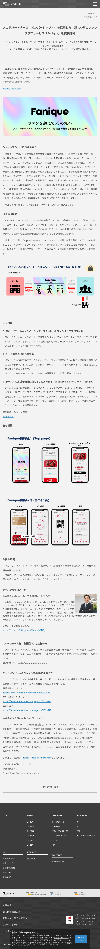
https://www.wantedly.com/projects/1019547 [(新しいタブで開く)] (27, 710)
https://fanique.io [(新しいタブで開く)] (12, 88)
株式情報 (7, 877)
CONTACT (57, 855)
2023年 (30, 835)
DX (78, 821)
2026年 (30, 821)
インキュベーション (86, 835)
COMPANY (57, 815)
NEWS (30, 815)
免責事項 (7, 905)
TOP (5, 815)
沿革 (54, 844)
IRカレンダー (9, 863)
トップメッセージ (60, 821)
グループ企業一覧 (60, 831)
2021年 (30, 844)
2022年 (30, 840)
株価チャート (9, 858)
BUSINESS (82, 815)
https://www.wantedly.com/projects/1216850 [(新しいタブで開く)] (27, 692)
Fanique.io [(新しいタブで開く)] (8, 416)
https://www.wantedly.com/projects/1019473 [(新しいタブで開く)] (27, 701)
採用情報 (31, 858)
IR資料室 (7, 872)
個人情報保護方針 (12, 912)
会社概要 (56, 826)
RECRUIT (32, 852)
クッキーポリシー (12, 925)
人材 (79, 826)
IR (4, 852)
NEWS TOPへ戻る (50, 787)
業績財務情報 (9, 867)
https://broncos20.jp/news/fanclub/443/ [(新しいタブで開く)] (24, 630)
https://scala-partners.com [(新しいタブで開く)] (37, 757)
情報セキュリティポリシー (16, 918)
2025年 (30, 826)
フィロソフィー (59, 835)
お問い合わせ (58, 861)
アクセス (56, 840)
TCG (79, 831)
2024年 (30, 831)
